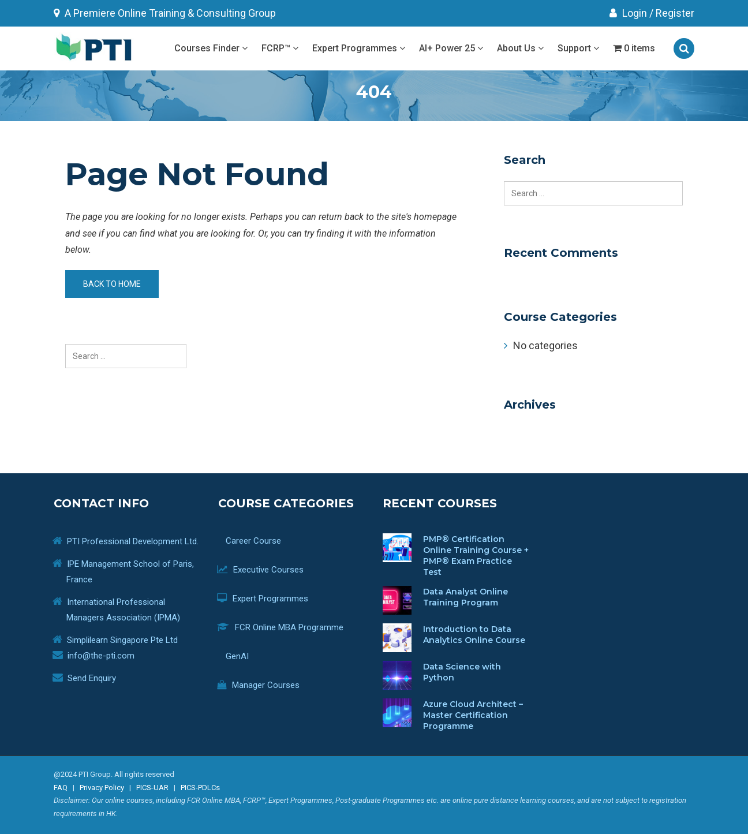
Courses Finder (211, 48)
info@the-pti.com (101, 655)
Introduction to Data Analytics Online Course (474, 634)
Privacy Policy (102, 787)
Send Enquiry (92, 678)
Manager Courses (267, 685)
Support (578, 48)
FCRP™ (279, 48)
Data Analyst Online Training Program (465, 597)
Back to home (112, 284)
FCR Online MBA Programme (288, 627)
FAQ (61, 787)
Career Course (257, 541)
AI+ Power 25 (451, 48)
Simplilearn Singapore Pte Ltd (122, 640)
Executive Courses (269, 569)
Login (628, 13)
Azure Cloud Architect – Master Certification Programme (473, 715)
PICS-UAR (152, 787)
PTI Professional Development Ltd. (133, 541)
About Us (520, 48)
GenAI (241, 656)
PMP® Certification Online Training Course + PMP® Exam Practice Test (476, 555)
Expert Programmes (358, 48)
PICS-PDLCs (200, 787)
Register (675, 13)
